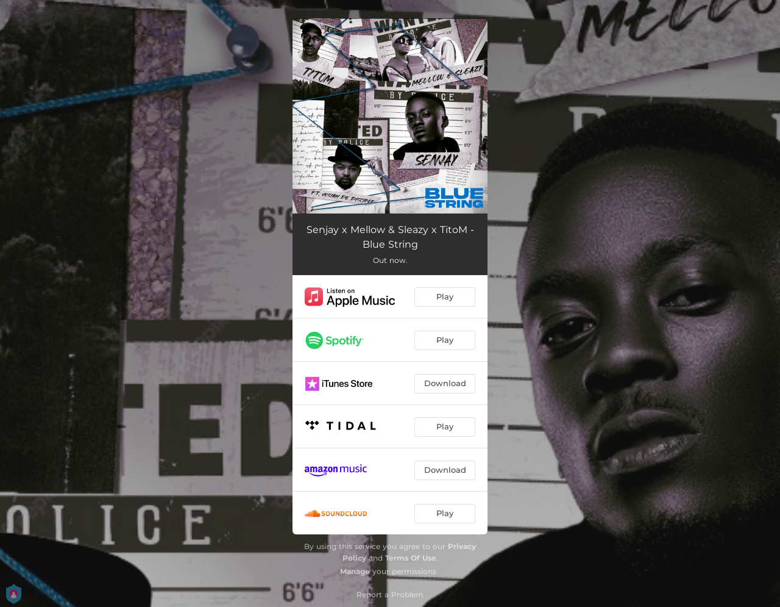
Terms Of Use (410, 557)
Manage (355, 571)
